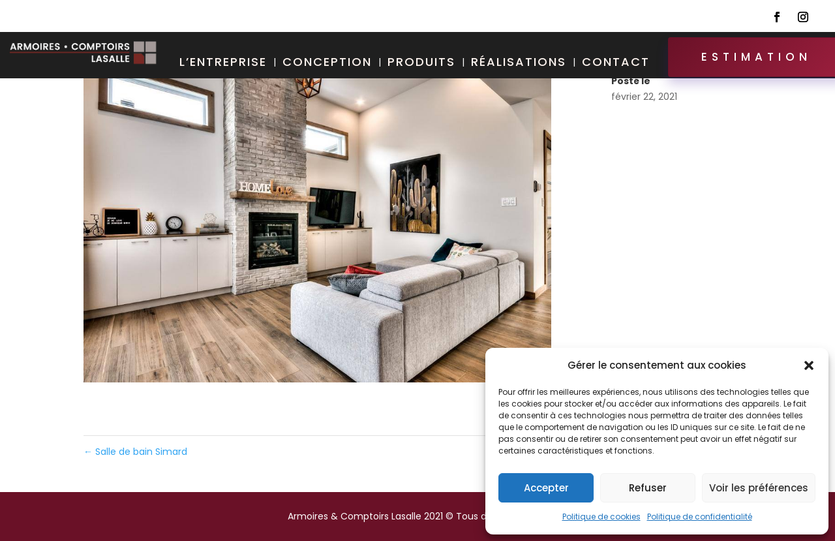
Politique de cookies (601, 516)
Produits (421, 63)
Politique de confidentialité (699, 516)
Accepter (546, 488)
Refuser (648, 488)
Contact (616, 63)
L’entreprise (223, 63)
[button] (808, 365)
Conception (327, 63)
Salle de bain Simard (135, 451)
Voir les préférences (758, 488)
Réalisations (518, 63)
